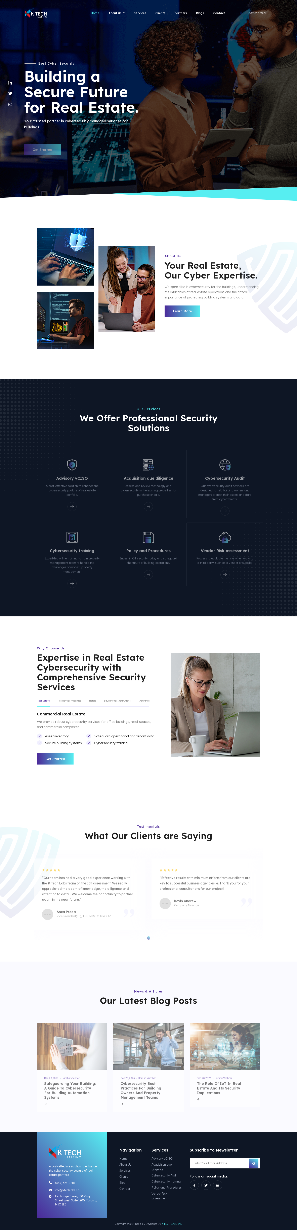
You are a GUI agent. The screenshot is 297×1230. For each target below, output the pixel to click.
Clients (160, 13)
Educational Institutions (117, 700)
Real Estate (43, 700)
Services (140, 13)
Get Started (257, 13)
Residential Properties (69, 700)
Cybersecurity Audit (164, 1175)
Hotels (92, 700)
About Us (125, 1164)
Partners (180, 13)
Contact (219, 13)
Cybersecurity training (166, 1181)
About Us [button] (115, 13)
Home (95, 13)
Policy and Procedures (167, 1187)
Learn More (182, 311)
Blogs (200, 13)
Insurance (144, 700)
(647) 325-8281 (65, 1183)
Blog (122, 1183)
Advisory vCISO (162, 1158)
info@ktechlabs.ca (67, 1190)
